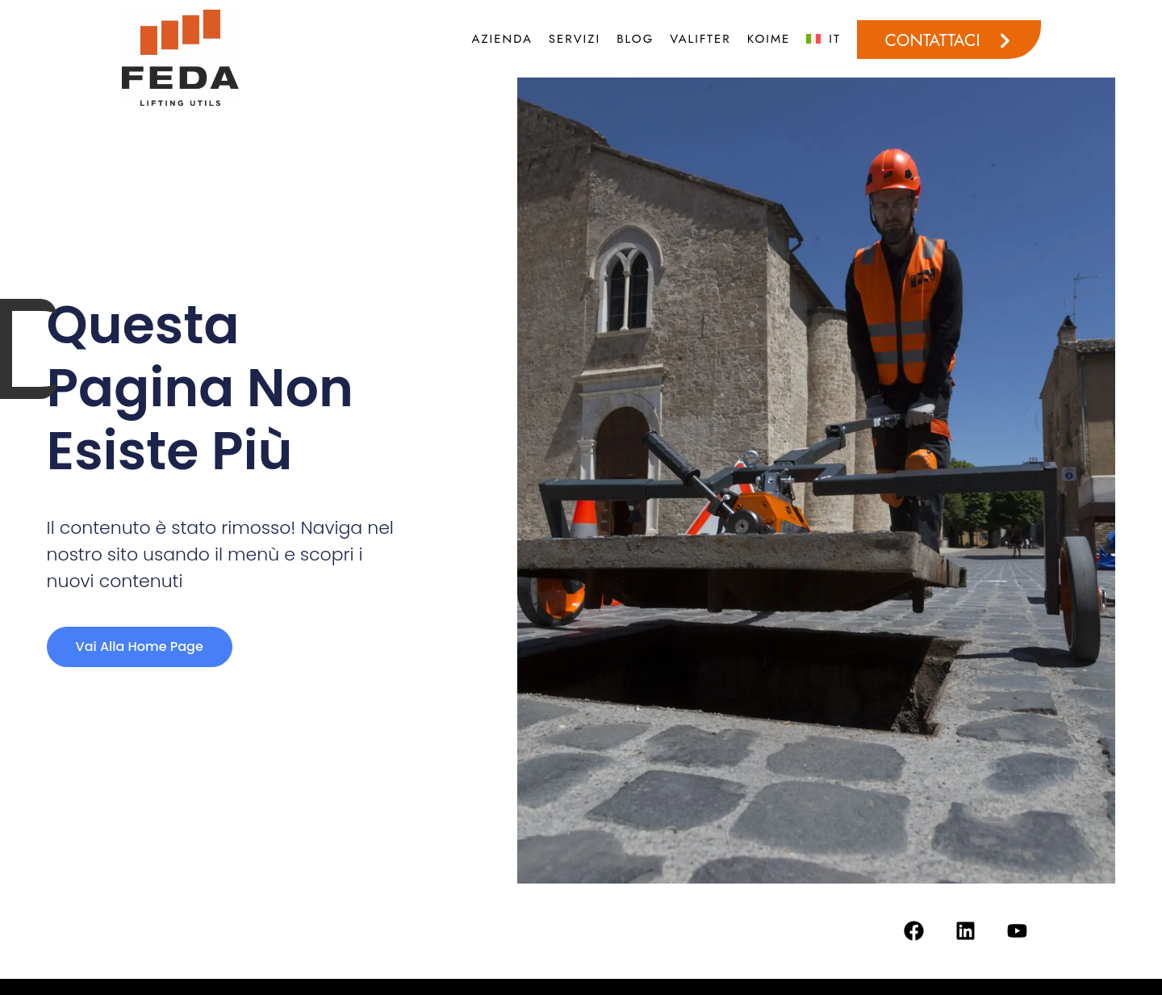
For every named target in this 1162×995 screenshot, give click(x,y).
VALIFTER (700, 39)
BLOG (635, 39)
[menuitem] (823, 38)
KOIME (769, 39)
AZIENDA (502, 39)
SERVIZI (574, 39)
